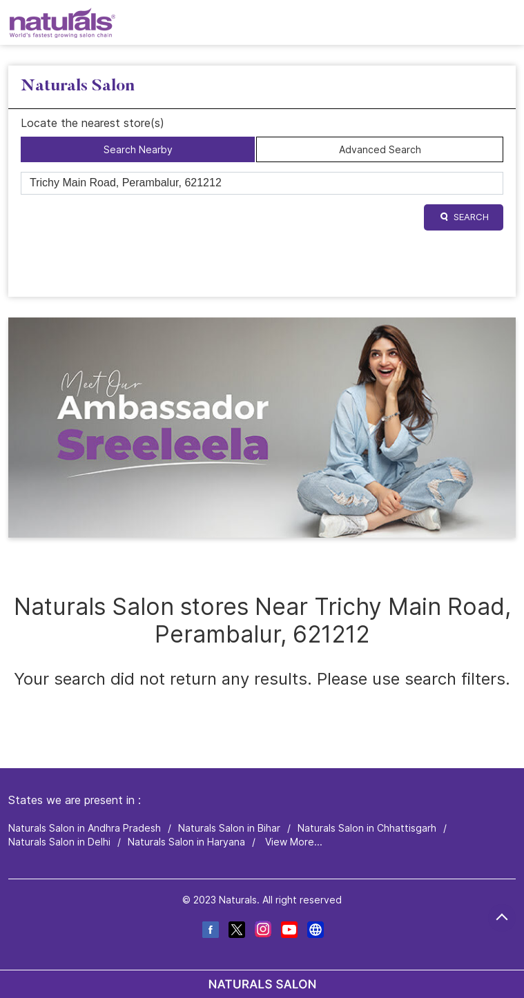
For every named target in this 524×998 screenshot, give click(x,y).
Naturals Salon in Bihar (229, 828)
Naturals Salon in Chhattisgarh (367, 828)
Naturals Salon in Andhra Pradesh (84, 828)
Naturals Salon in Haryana (186, 842)
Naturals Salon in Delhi (59, 842)
